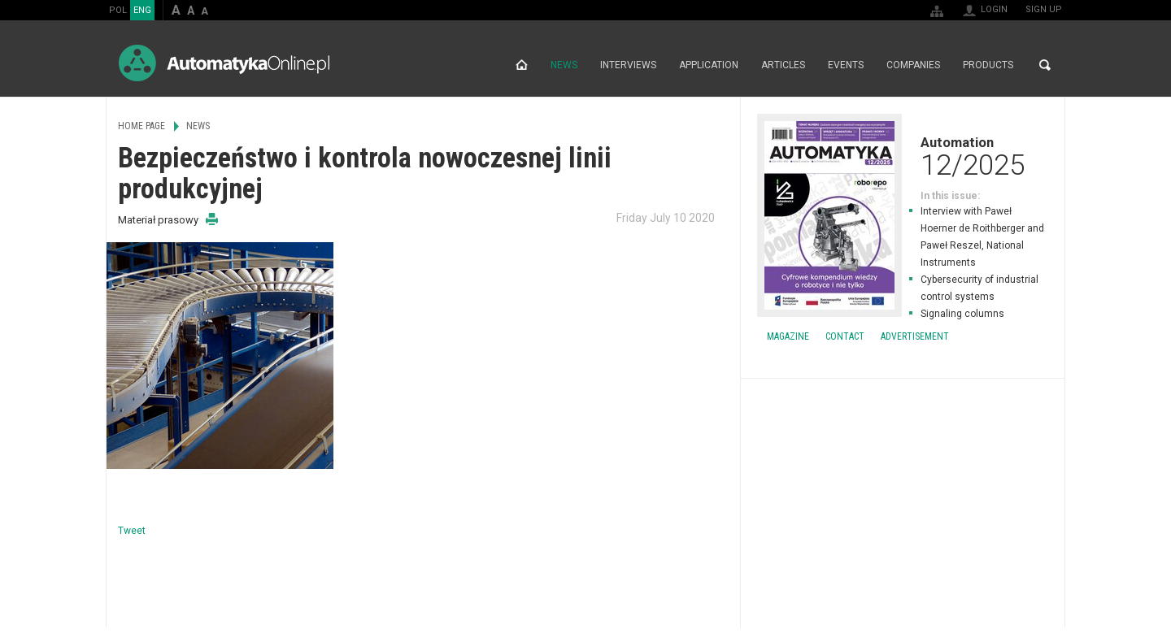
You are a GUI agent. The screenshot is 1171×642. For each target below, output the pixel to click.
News (564, 65)
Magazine (788, 336)
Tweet (132, 530)
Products (988, 65)
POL (118, 10)
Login (994, 9)
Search (1045, 65)
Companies (913, 65)
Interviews (628, 65)
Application (708, 65)
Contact (844, 336)
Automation (902, 156)
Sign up (1043, 9)
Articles (783, 65)
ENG (142, 10)
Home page (521, 65)
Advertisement (915, 336)
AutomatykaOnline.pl (224, 63)
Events (846, 65)
